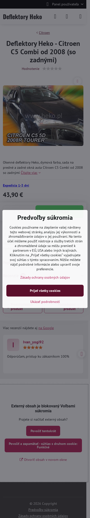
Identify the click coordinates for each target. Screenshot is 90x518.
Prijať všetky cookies (45, 290)
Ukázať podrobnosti (45, 301)
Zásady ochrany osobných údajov (45, 277)
